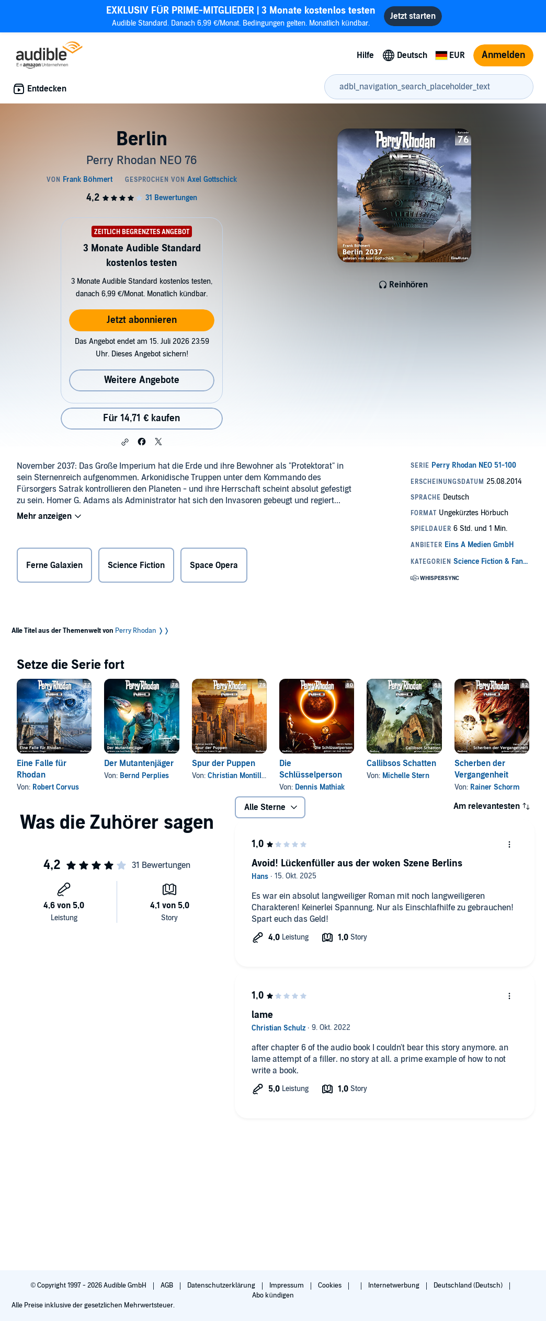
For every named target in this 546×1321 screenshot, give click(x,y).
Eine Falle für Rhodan (41, 769)
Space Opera (214, 565)
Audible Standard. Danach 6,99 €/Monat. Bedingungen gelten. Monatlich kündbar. (241, 16)
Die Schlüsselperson (310, 769)
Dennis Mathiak (320, 787)
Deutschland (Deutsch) (469, 1285)
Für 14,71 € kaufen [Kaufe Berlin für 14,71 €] (141, 418)
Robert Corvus (55, 787)
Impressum (287, 1285)
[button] (125, 442)
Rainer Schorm (495, 787)
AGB (168, 1285)
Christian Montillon (238, 775)
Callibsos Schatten (401, 763)
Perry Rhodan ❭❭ (142, 631)
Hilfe (365, 55)
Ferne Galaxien (54, 565)
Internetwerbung (394, 1285)
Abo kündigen (272, 1295)
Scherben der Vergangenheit (481, 769)
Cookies (330, 1285)
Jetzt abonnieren (142, 320)
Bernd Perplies (144, 775)
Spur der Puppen (223, 763)
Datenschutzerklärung (222, 1285)
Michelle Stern (405, 775)
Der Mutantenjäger (139, 763)
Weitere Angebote (141, 380)
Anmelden (503, 55)
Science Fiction (136, 565)
